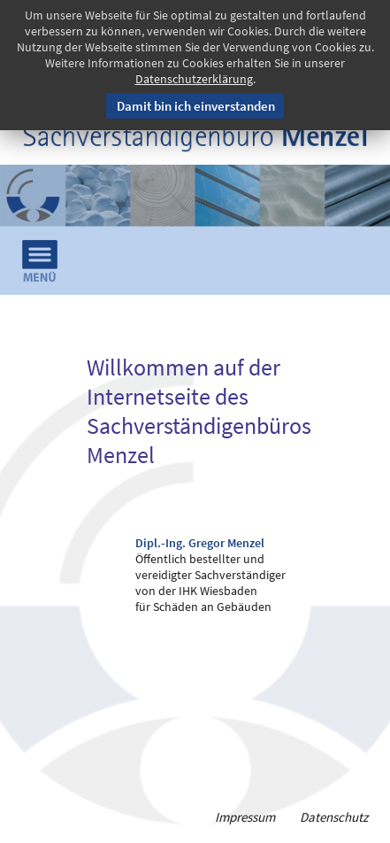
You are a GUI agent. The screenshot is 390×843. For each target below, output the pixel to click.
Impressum (245, 816)
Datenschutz (334, 816)
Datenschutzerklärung (194, 79)
